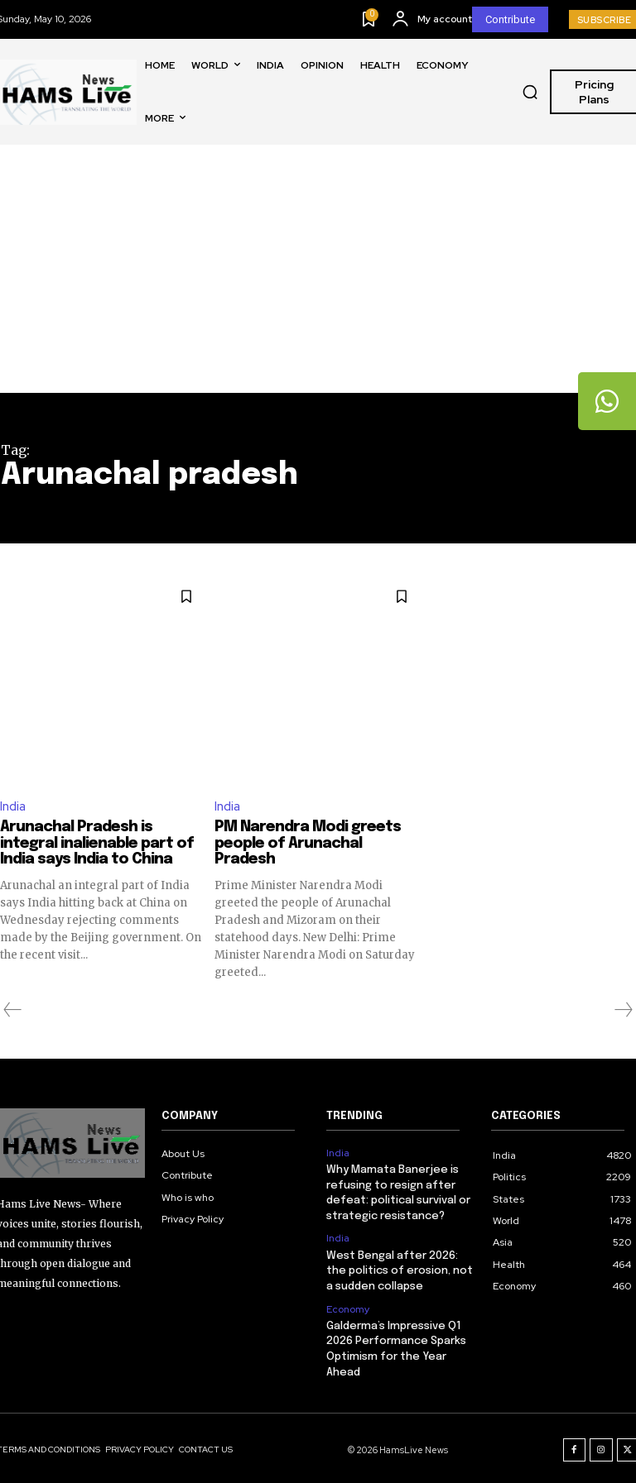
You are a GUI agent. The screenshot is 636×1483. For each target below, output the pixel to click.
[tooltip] (607, 401)
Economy (347, 1307)
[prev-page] (13, 1009)
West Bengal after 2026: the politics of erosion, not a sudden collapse (399, 1269)
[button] (530, 92)
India (13, 806)
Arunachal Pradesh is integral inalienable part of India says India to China (97, 844)
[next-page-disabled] (623, 1009)
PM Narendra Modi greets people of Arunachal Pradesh (307, 844)
